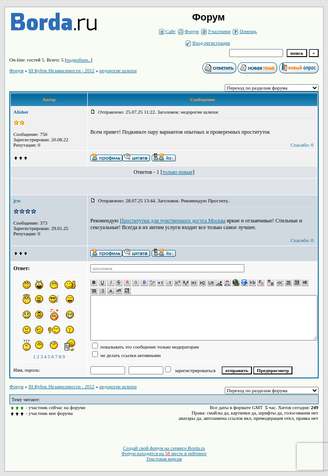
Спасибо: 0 (302, 145)
